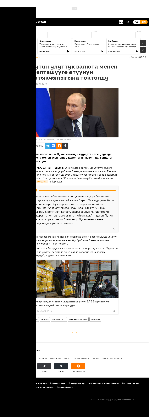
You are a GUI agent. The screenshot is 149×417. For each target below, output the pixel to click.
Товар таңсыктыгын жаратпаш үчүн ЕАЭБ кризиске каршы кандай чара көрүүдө (71, 303)
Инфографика (81, 358)
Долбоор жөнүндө (12, 383)
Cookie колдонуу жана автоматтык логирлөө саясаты (28, 387)
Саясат (22, 358)
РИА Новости (39, 181)
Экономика (95, 319)
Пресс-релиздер (76, 383)
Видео (95, 358)
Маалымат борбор (112, 358)
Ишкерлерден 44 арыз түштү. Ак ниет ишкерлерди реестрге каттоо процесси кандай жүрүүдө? (122, 48)
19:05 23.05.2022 (39, 84)
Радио (32, 358)
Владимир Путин (59, 319)
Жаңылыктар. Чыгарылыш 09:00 (86, 45)
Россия (35, 319)
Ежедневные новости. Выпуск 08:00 (19, 45)
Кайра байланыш (65, 387)
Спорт (67, 358)
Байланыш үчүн (57, 383)
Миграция (55, 358)
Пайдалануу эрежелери (35, 383)
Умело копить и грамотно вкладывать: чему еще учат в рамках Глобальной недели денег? (53, 48)
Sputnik (35, 140)
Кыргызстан (9, 358)
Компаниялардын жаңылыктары (103, 383)
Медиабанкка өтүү (63, 140)
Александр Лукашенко (78, 319)
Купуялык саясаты (130, 383)
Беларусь (45, 319)
